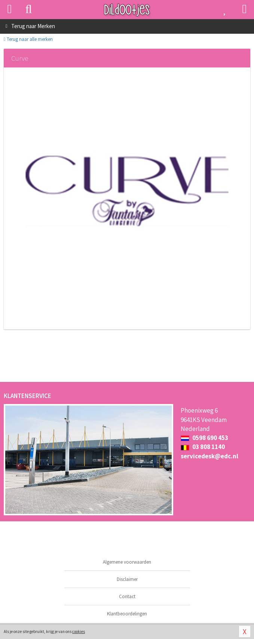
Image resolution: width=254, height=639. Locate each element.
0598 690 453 (204, 438)
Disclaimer (127, 579)
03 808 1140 (203, 447)
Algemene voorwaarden (127, 562)
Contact (127, 596)
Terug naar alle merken (28, 39)
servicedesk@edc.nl (209, 456)
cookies (78, 631)
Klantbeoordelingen (127, 614)
